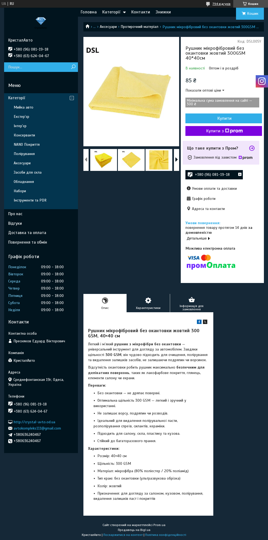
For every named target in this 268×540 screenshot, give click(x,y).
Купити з (224, 131)
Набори (20, 191)
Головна (89, 12)
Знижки (163, 12)
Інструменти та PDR (30, 200)
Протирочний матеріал (139, 26)
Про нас (15, 213)
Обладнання (24, 181)
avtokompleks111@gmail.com (37, 428)
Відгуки (15, 223)
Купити (224, 118)
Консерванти (24, 135)
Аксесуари (108, 26)
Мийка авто (23, 107)
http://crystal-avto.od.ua (34, 421)
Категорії (111, 12)
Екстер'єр (21, 116)
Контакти (140, 12)
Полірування (24, 153)
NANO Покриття (27, 144)
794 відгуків (221, 4)
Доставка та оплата (27, 232)
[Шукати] (73, 67)
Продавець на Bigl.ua (134, 530)
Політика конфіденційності (165, 535)
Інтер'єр (20, 126)
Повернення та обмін (27, 242)
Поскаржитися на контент (123, 535)
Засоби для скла (28, 172)
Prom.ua (159, 525)
